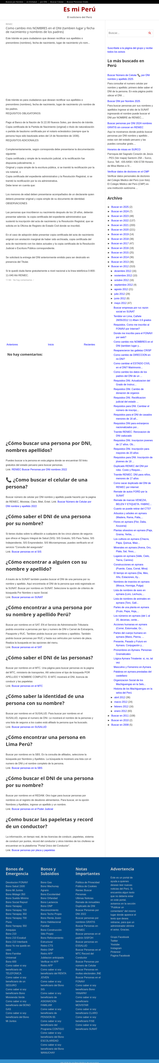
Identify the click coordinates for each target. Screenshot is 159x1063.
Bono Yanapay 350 (16, 910)
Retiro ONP (47, 946)
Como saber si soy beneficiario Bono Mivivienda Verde (16, 990)
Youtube (115, 941)
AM (62, 1059)
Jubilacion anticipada (52, 954)
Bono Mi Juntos (14, 886)
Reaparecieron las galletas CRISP (132, 350)
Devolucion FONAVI (17, 879)
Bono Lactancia (49, 898)
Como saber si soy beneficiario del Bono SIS (52, 982)
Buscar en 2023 (120, 216)
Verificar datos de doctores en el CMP (128, 171)
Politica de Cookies (86, 882)
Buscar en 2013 (120, 262)
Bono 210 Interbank (16, 938)
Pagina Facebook (120, 952)
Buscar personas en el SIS (26, 549)
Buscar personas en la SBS (27, 764)
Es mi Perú (79, 9)
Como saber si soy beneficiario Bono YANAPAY (86, 985)
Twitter (114, 937)
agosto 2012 (121, 289)
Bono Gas (46, 879)
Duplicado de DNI (85, 902)
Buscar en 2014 (120, 257)
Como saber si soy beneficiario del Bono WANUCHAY (52, 1045)
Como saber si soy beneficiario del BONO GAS (18, 1001)
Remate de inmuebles (88, 898)
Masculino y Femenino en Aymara (132, 667)
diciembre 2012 (123, 271)
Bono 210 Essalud (16, 934)
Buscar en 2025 (120, 207)
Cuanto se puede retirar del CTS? (132, 508)
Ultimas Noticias (84, 894)
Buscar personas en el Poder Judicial (32, 805)
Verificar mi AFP (49, 958)
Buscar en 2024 (120, 211)
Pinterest (115, 948)
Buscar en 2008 (120, 724)
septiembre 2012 (124, 284)
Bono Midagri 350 (15, 890)
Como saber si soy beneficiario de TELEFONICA (16, 966)
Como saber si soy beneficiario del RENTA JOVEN (53, 970)
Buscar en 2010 (120, 720)
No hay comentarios (23, 278)
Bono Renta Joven (51, 914)
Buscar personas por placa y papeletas (33, 846)
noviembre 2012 (123, 275)
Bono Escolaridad (50, 890)
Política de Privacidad (88, 879)
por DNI (43, 2)
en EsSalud (32, 2)
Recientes (89, 342)
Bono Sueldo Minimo (17, 894)
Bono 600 (11, 958)
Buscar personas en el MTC (27, 683)
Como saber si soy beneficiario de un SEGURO (16, 978)
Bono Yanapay (14, 902)
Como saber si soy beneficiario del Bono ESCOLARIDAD (52, 1033)
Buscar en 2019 (120, 234)
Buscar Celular (57, 2)
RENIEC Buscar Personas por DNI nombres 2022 (39, 467)
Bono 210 (11, 930)
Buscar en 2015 (120, 252)
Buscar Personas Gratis (77, 2)
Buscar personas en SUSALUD (29, 724)
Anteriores (12, 342)
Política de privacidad (89, 1059)
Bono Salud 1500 (15, 882)
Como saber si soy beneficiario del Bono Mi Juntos (17, 1013)
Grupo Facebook (120, 933)
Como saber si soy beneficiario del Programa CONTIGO (52, 1021)
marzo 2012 (121, 702)
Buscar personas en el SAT (27, 644)
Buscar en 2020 (120, 229)
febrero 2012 (121, 706)
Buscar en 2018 (120, 239)
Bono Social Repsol (16, 898)
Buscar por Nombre (14, 2)
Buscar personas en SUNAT (27, 595)
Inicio (51, 342)
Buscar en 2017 (120, 243)
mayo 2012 (120, 303)
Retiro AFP (47, 950)
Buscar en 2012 (120, 266)
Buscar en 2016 (120, 248)
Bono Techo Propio (51, 910)
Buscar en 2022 (120, 220)
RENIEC (9, 24)
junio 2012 (120, 298)
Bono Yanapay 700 (16, 906)
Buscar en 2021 (120, 225)
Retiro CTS (47, 942)
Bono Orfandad (49, 894)
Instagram (116, 944)
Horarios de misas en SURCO (124, 149)
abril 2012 (120, 697)
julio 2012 (120, 294)
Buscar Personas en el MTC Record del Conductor (88, 950)
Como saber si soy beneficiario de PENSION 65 (51, 1009)
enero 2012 (120, 711)
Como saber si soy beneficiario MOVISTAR (86, 997)
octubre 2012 (121, 280)
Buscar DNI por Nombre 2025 (123, 101)
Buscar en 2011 (120, 715)
